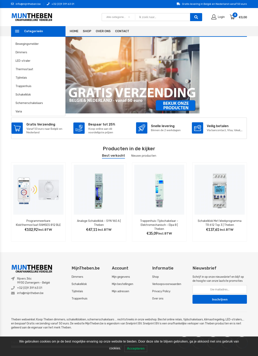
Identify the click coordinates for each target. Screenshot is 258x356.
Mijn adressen (120, 291)
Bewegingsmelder (27, 44)
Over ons (157, 298)
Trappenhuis (23, 86)
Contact (122, 31)
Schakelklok (23, 94)
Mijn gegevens (121, 277)
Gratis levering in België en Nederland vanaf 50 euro (212, 4)
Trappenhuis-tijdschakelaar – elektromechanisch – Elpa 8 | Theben (159, 224)
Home (74, 31)
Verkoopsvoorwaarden (166, 284)
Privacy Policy (161, 291)
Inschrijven (220, 299)
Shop (87, 31)
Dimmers (21, 52)
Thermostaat (24, 69)
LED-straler (23, 61)
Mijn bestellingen (122, 284)
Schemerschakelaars (29, 103)
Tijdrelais (21, 77)
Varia (19, 111)
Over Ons (103, 31)
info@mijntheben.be (26, 4)
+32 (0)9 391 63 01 (60, 4)
